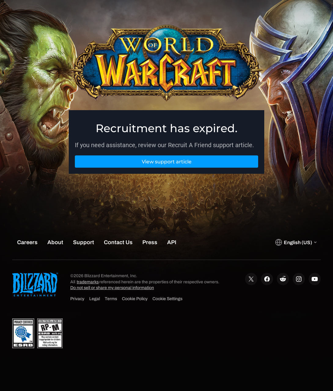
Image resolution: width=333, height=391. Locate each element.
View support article (167, 162)
